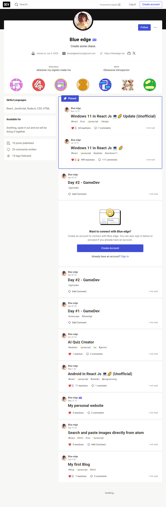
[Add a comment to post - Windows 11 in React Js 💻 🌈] (83, 160)
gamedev (73, 188)
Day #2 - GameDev (84, 182)
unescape (73, 316)
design (105, 121)
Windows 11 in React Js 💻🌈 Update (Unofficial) (113, 116)
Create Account (110, 248)
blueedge (87, 316)
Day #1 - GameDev (84, 311)
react (74, 121)
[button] (16, 84)
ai (94, 347)
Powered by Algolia (110, 5)
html (80, 438)
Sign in (125, 256)
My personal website (85, 405)
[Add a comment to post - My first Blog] (77, 476)
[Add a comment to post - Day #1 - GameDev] (77, 322)
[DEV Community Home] (7, 4)
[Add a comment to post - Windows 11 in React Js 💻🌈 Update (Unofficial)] (80, 128)
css (82, 121)
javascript (92, 121)
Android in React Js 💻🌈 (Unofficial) (100, 374)
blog (71, 469)
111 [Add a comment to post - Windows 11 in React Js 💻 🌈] (107, 160)
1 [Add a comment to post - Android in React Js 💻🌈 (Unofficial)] (99, 386)
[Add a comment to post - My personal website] (76, 413)
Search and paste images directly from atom (106, 432)
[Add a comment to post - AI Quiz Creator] (75, 354)
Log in (132, 4)
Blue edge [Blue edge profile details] (76, 108)
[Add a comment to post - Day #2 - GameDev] (77, 194)
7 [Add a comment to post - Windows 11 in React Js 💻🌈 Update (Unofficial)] (102, 128)
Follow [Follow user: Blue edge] (144, 27)
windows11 (111, 153)
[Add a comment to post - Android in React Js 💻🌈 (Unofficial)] (78, 386)
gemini (103, 347)
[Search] (16, 4)
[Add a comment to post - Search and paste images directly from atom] (76, 444)
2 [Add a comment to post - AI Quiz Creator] (94, 354)
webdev (97, 153)
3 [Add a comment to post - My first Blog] (98, 476)
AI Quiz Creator (81, 342)
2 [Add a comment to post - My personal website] (95, 413)
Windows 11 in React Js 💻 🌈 (97, 148)
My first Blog (79, 464)
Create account (151, 4)
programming (109, 379)
